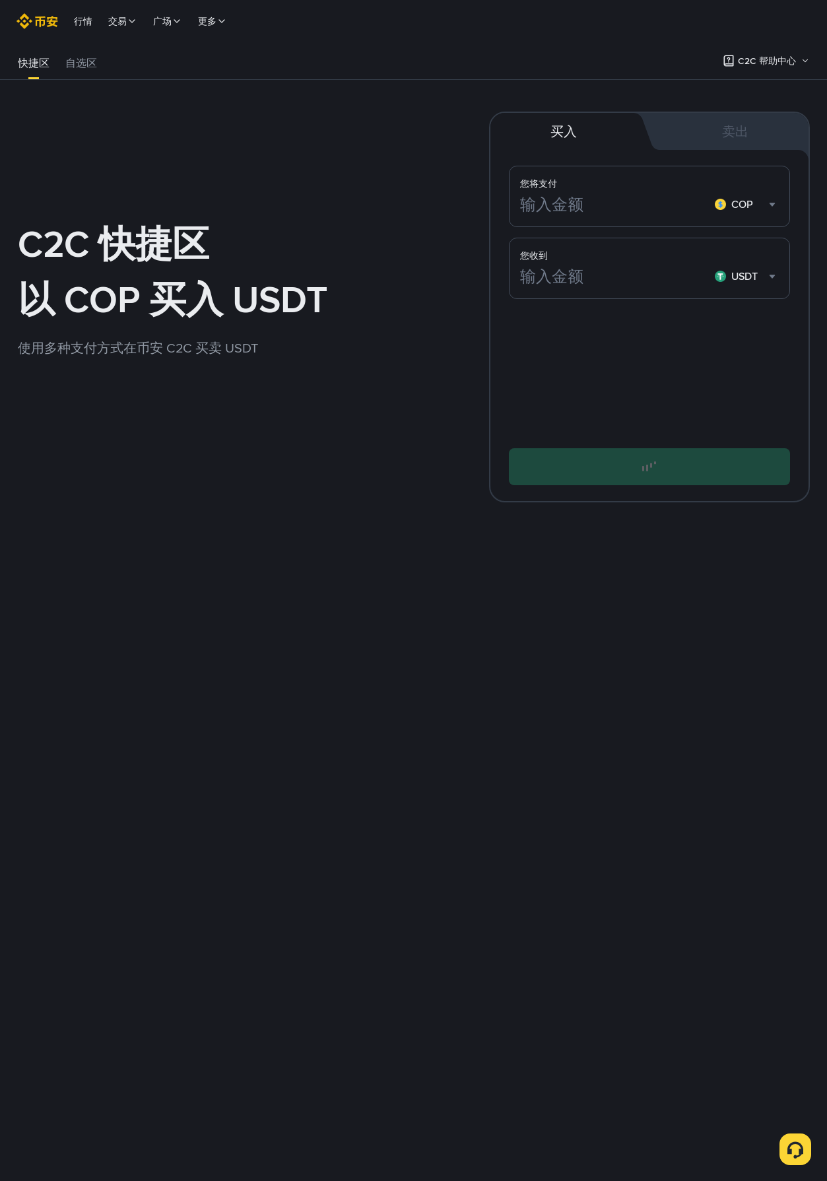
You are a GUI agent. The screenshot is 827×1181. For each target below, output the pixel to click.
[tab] (34, 63)
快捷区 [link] (34, 63)
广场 (167, 21)
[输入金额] (615, 204)
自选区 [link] (81, 63)
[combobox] (747, 204)
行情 (83, 21)
